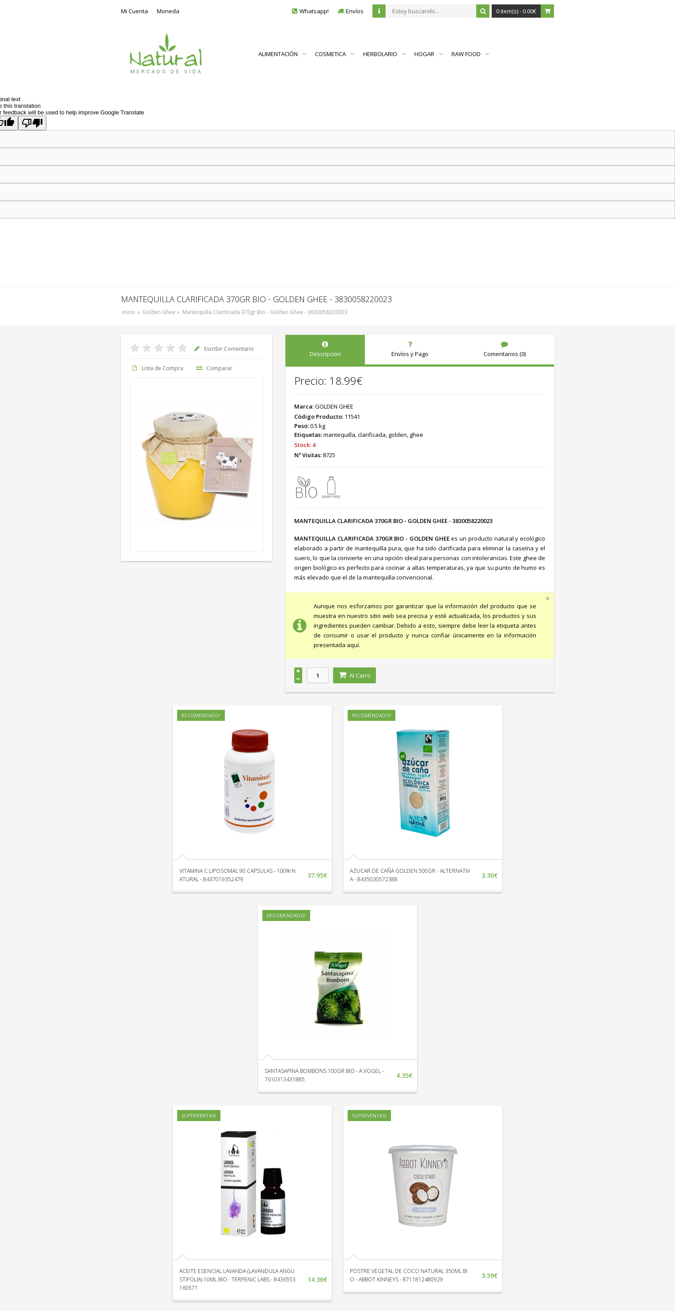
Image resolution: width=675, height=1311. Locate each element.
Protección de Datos (466, 1174)
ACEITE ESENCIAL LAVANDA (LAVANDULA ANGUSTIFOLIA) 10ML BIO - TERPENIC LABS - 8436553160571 (176, 1079)
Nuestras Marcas (381, 1161)
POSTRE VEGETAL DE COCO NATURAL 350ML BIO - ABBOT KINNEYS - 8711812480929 (325, 1079)
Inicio (128, 312)
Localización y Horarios (284, 1149)
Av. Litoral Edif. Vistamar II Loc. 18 (179, 1186)
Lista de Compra (156, 368)
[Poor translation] (32, 123)
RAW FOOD (470, 54)
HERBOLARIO (384, 54)
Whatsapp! (314, 11)
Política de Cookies (465, 1198)
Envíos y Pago (458, 1161)
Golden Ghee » (161, 312)
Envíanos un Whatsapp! (166, 1168)
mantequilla (339, 435)
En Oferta (370, 1174)
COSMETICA (334, 54)
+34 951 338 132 (156, 1151)
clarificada (372, 435)
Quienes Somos (461, 1149)
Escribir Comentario (223, 348)
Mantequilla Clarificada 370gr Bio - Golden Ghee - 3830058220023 (265, 312)
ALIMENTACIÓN (282, 54)
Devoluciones (271, 1161)
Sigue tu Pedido (274, 1174)
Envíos (355, 11)
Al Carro (354, 675)
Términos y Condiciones (472, 1186)
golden (397, 435)
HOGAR (428, 54)
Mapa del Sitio (377, 1149)
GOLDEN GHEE (334, 406)
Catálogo (370, 1186)
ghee (416, 435)
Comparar (213, 368)
